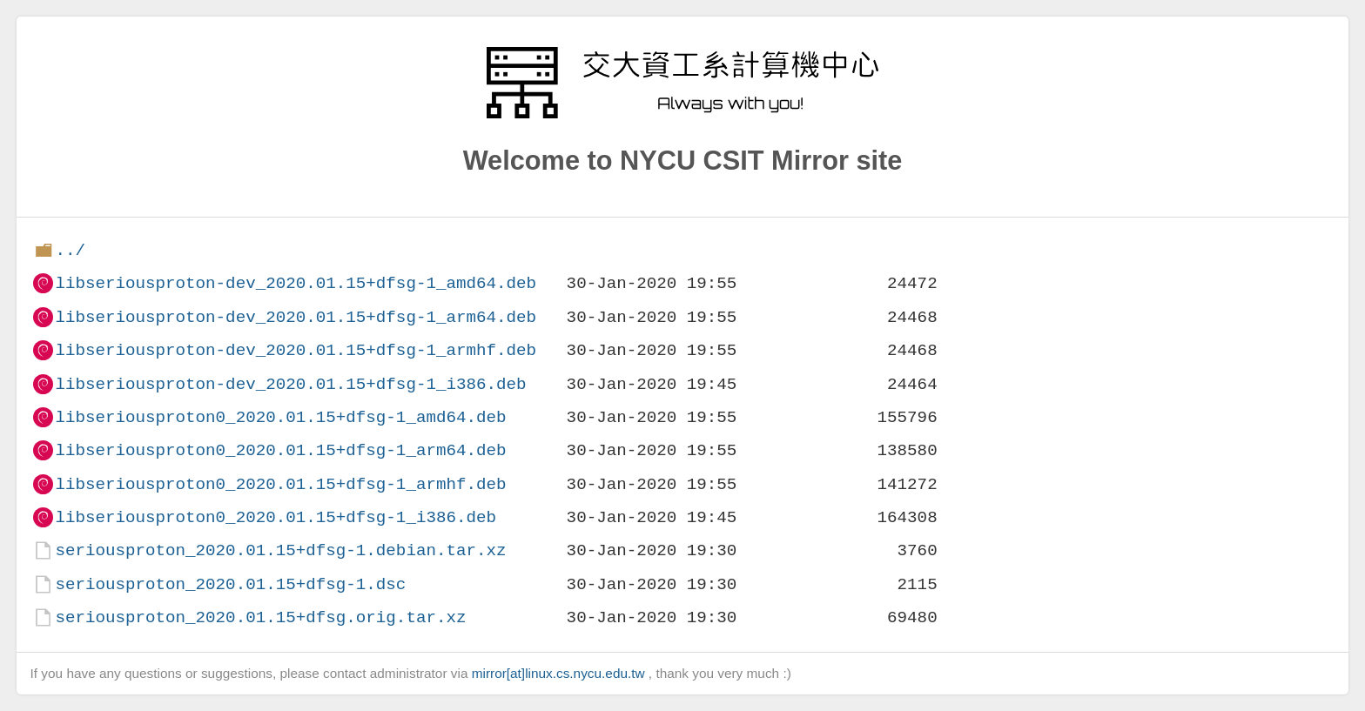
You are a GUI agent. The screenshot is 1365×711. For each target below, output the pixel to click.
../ (70, 250)
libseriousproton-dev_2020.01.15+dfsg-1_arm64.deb (295, 317)
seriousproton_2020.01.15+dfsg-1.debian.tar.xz (280, 550)
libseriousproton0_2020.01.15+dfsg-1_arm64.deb (280, 450)
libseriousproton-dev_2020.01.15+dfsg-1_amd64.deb (295, 283)
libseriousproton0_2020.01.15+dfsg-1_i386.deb (275, 517)
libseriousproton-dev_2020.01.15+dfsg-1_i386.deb (290, 384)
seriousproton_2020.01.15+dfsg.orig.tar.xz (260, 617)
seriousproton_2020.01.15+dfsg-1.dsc (230, 584)
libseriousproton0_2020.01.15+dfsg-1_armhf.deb (280, 484)
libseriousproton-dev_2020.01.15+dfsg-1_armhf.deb (295, 350)
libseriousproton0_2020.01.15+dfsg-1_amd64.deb (280, 417)
